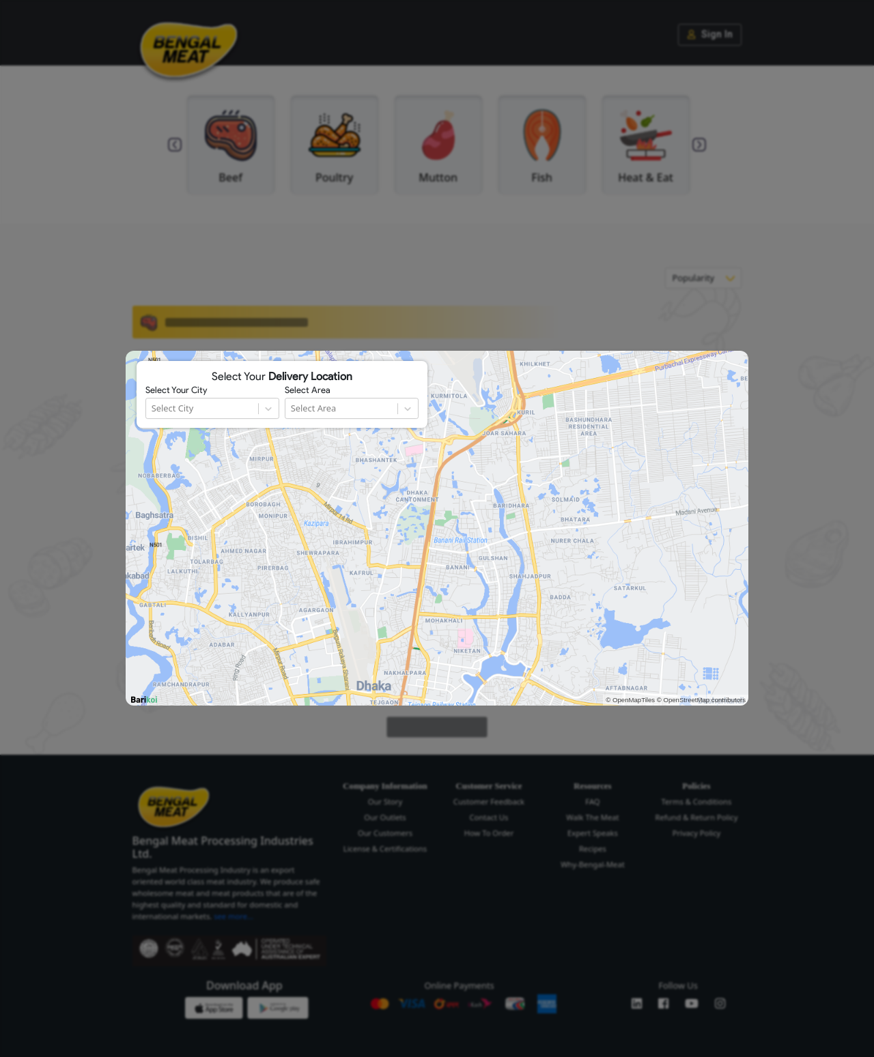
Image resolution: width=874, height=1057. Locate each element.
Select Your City (176, 390)
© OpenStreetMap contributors (701, 700)
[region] (437, 528)
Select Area (307, 390)
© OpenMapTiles (630, 700)
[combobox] (153, 408)
